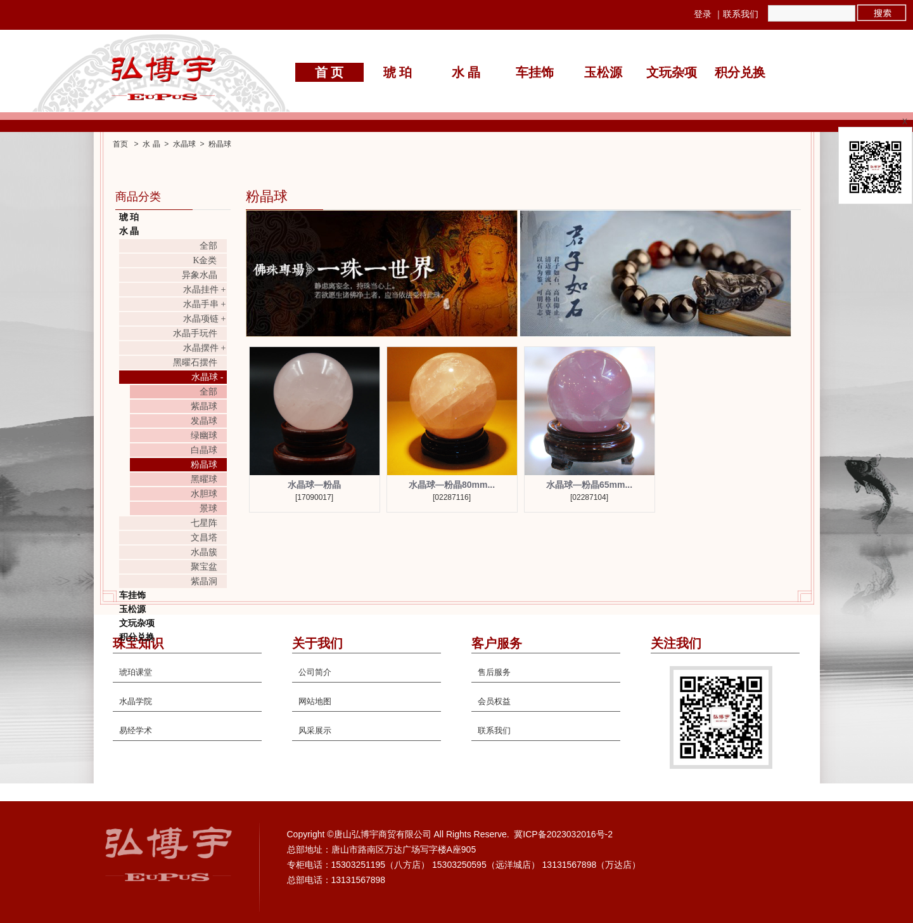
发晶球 (204, 421)
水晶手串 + (204, 304)
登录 (703, 14)
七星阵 (204, 523)
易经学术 (135, 730)
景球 (208, 508)
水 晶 (466, 72)
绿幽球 (204, 435)
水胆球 (204, 494)
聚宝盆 (204, 567)
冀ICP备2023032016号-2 (563, 834)
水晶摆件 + (204, 348)
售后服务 (494, 672)
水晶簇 (204, 552)
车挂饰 (535, 72)
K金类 (205, 260)
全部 (208, 246)
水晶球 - (207, 377)
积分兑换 (740, 72)
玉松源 (603, 72)
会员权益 (494, 701)
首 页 (329, 72)
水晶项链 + (204, 319)
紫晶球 (204, 406)
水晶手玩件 (195, 333)
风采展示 (314, 730)
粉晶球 (219, 144)
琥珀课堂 (135, 672)
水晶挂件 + (204, 289)
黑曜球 (204, 479)
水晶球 (184, 144)
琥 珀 (397, 72)
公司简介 (314, 672)
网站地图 (314, 701)
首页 (120, 144)
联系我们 (740, 14)
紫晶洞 (204, 581)
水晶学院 (135, 701)
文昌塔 (204, 537)
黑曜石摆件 (195, 362)
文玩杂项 (671, 72)
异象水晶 (199, 275)
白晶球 (204, 450)
